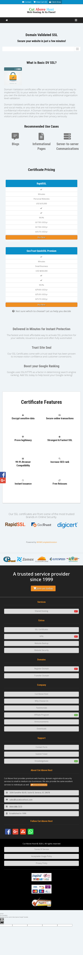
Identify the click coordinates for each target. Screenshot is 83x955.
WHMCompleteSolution (47, 542)
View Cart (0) (40, 2)
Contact (26, 2)
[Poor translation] (2, 921)
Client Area (55, 2)
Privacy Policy (41, 863)
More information (38, 785)
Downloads (41, 728)
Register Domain (41, 668)
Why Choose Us (41, 701)
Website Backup (41, 643)
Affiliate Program (41, 715)
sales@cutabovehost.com (19, 799)
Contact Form (41, 747)
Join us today (43, 588)
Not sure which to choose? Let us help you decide (41, 311)
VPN (41, 636)
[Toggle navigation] (77, 49)
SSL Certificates (41, 629)
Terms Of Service (41, 849)
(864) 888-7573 (14, 806)
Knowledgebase (41, 761)
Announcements (41, 721)
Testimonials (41, 708)
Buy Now (41, 237)
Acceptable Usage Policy (41, 856)
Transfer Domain (41, 675)
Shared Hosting (41, 611)
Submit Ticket (41, 754)
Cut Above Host (41, 694)
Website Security (41, 650)
